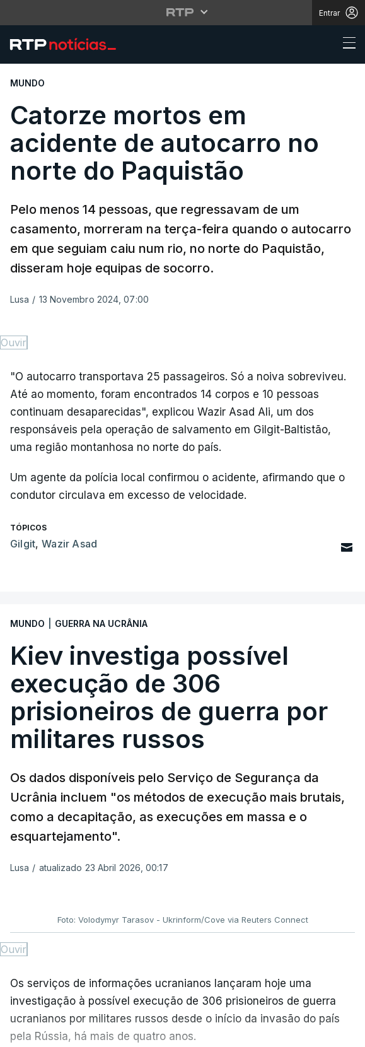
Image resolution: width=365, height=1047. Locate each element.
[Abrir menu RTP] (182, 12)
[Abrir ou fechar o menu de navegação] (345, 45)
